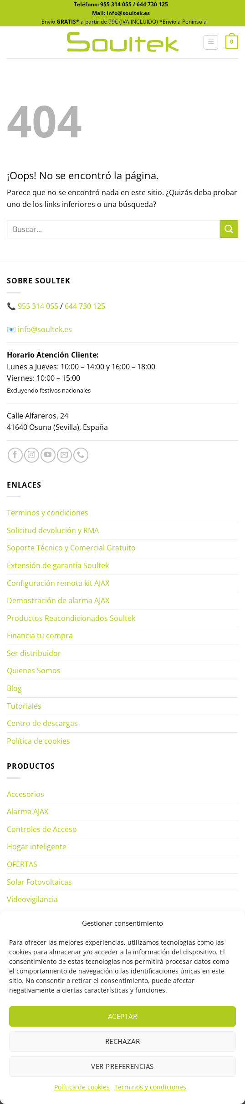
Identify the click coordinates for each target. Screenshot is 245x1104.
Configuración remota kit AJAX (58, 583)
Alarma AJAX (27, 812)
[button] (211, 42)
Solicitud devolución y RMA (53, 530)
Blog (14, 688)
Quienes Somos (34, 670)
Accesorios (25, 794)
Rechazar (122, 1041)
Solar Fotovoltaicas (39, 882)
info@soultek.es (45, 329)
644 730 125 (152, 4)
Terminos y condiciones (150, 1087)
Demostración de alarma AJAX (58, 600)
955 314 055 (116, 4)
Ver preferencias (122, 1066)
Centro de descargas (42, 723)
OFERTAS (22, 864)
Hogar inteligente (36, 847)
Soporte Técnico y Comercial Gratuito (71, 548)
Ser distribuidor (34, 653)
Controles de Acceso (42, 829)
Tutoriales (24, 706)
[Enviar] (229, 229)
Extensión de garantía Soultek (58, 565)
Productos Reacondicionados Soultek (71, 618)
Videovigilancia (32, 899)
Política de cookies (82, 1087)
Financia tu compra (40, 635)
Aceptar (122, 1016)
